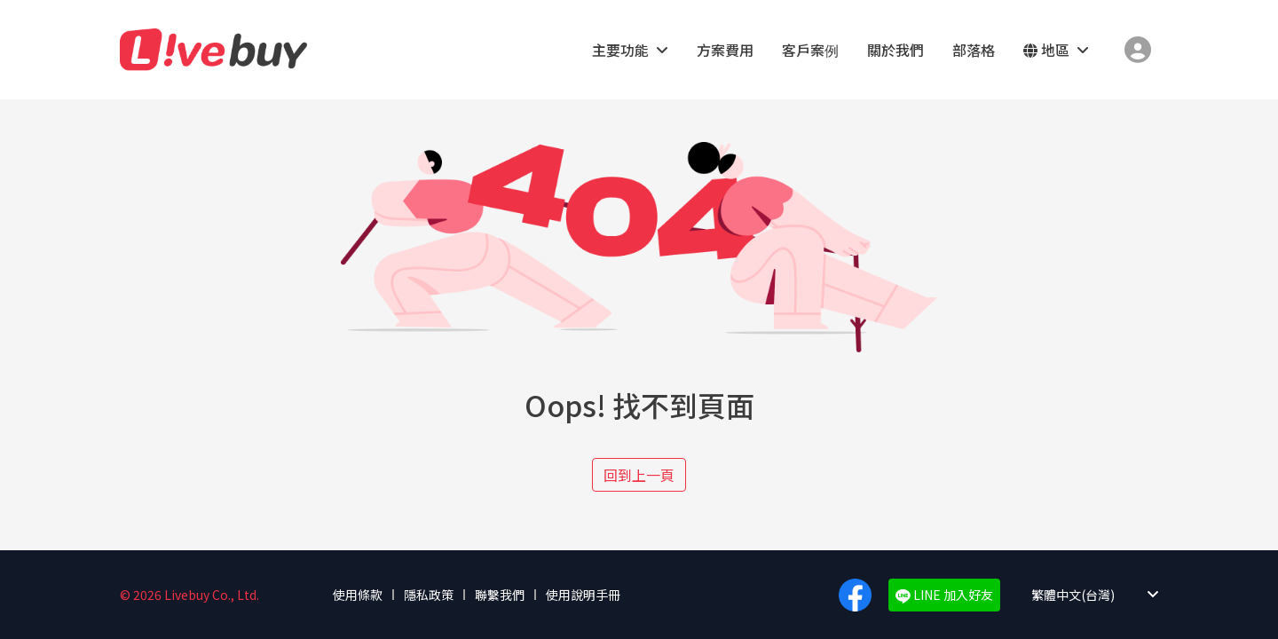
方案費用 (725, 49)
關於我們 (895, 49)
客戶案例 (810, 49)
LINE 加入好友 (944, 595)
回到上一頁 (639, 474)
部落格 (973, 49)
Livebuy (213, 49)
